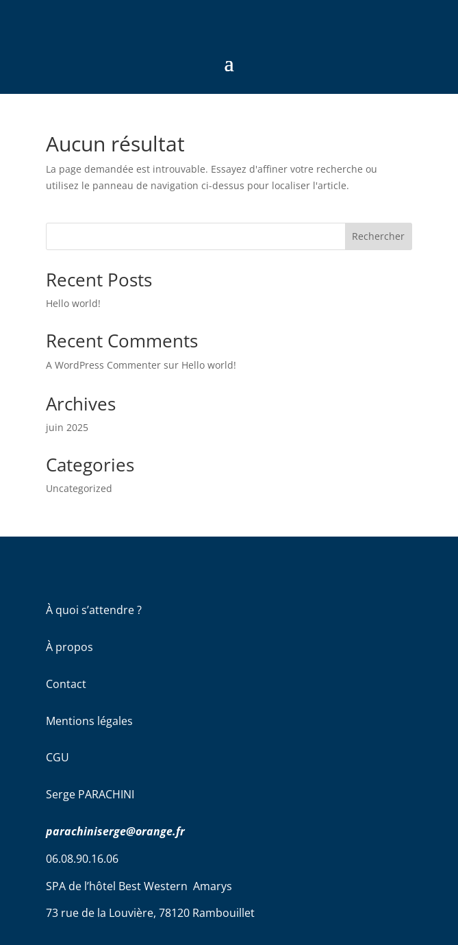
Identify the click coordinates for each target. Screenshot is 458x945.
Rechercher (378, 236)
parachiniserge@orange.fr (115, 831)
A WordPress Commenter (103, 364)
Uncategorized (79, 488)
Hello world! (73, 303)
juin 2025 (67, 427)
